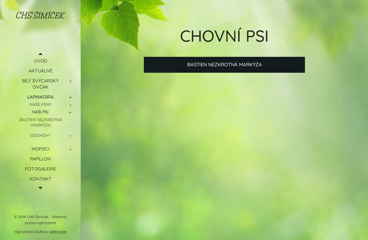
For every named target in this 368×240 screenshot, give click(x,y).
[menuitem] (40, 61)
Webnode (58, 231)
